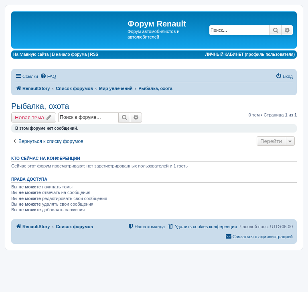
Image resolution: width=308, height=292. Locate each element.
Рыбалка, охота (40, 106)
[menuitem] (48, 76)
